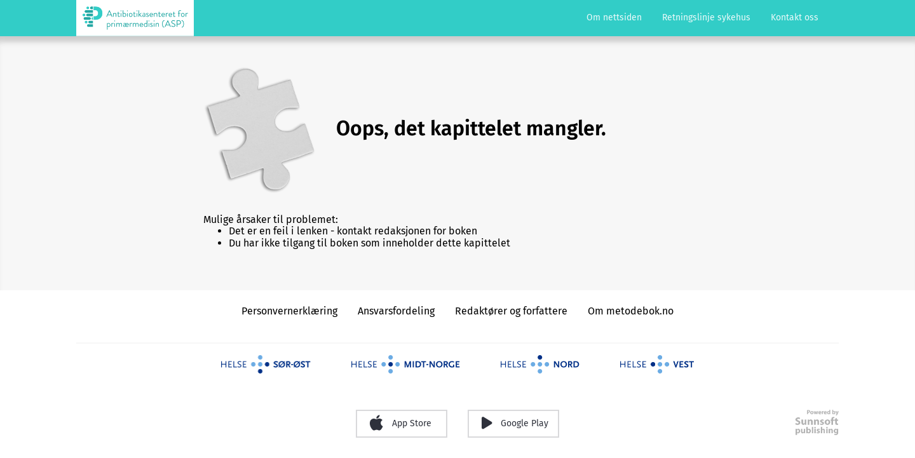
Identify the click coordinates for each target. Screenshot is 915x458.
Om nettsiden (614, 17)
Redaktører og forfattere (511, 311)
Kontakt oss (794, 17)
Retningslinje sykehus (706, 17)
